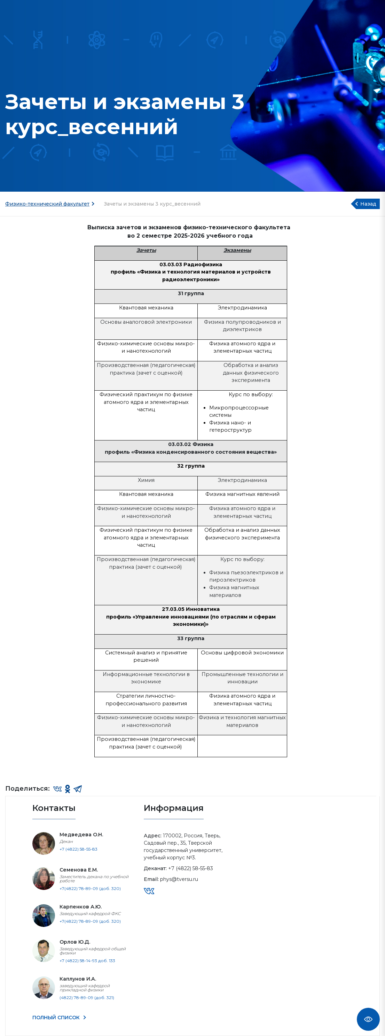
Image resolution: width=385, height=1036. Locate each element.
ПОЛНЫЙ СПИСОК (56, 1017)
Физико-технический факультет (47, 204)
